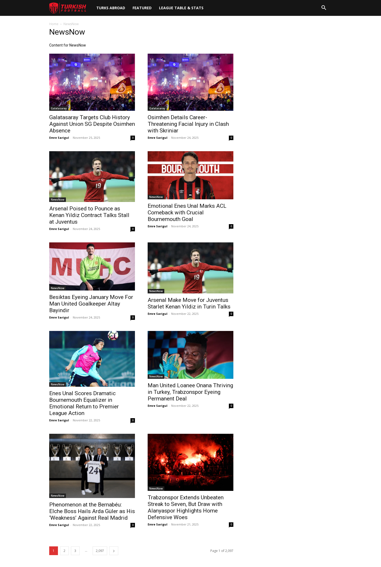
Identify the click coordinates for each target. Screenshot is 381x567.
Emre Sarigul (59, 138)
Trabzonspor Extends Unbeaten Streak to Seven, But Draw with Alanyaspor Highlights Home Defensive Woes (186, 507)
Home (53, 24)
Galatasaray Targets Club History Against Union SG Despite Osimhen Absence (92, 124)
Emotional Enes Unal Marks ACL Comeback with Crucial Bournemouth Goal (187, 212)
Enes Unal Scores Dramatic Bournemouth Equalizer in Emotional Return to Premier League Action (84, 403)
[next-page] (113, 550)
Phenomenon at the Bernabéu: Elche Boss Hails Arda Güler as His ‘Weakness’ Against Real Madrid (92, 511)
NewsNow (57, 199)
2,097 (100, 550)
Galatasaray (59, 108)
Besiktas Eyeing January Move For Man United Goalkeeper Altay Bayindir (91, 304)
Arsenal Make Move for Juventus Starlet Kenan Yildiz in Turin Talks (189, 303)
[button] (324, 8)
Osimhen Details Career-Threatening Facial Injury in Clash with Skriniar (188, 124)
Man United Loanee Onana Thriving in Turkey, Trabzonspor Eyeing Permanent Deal (190, 392)
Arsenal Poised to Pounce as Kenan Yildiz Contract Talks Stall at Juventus (89, 215)
